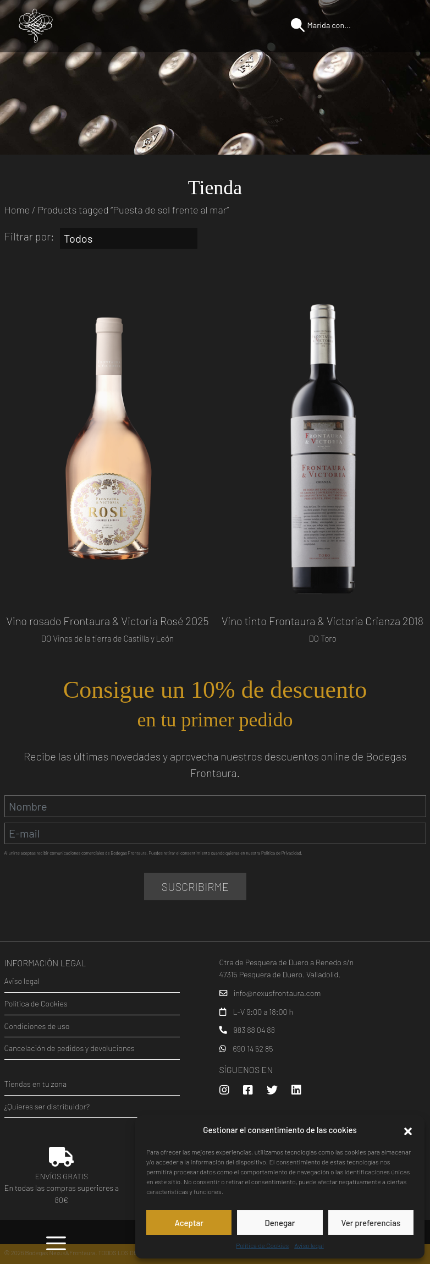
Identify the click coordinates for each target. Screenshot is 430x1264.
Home (17, 210)
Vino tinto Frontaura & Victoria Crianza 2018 (322, 620)
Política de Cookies (262, 1245)
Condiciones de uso (37, 1026)
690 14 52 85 (253, 1048)
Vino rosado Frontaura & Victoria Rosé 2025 (107, 620)
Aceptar (188, 1223)
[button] (408, 1129)
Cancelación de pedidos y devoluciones (69, 1048)
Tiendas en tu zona (35, 1083)
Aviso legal (308, 1245)
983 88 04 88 (254, 1030)
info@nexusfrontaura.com (277, 993)
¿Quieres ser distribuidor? (47, 1106)
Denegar (280, 1223)
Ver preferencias (370, 1223)
